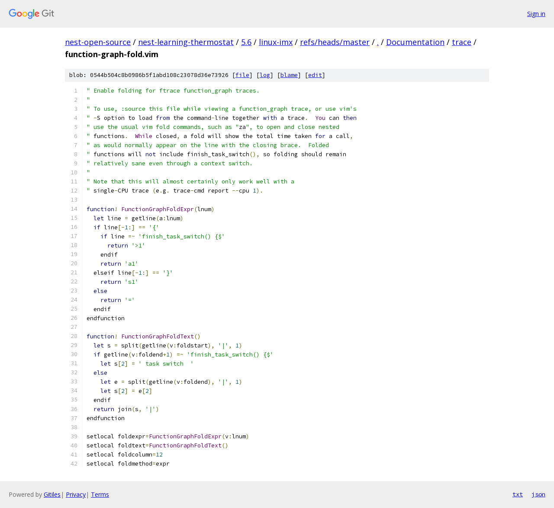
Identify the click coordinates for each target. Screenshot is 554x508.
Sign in (536, 14)
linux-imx (276, 42)
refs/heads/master (335, 42)
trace (461, 42)
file (242, 75)
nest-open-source (98, 42)
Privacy (76, 494)
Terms (100, 494)
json (538, 494)
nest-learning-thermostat (186, 42)
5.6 (246, 42)
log (265, 75)
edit (315, 75)
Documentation (415, 42)
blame (289, 75)
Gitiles (52, 494)
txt (517, 494)
